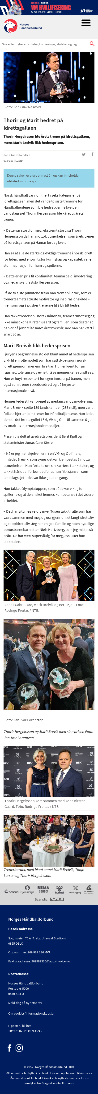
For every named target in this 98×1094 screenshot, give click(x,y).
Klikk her (25, 1026)
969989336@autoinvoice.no (50, 961)
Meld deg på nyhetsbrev (25, 1003)
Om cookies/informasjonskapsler (31, 1013)
